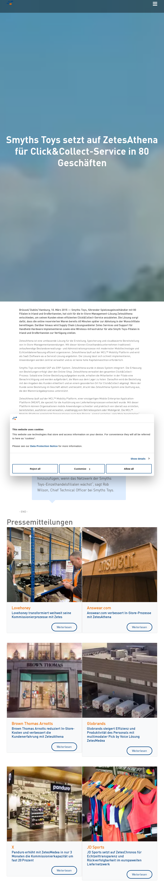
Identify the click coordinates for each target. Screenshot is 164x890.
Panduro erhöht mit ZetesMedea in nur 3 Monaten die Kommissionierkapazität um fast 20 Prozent (42, 856)
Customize (82, 468)
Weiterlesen (64, 627)
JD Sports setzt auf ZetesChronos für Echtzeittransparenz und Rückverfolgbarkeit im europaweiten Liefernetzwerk (114, 858)
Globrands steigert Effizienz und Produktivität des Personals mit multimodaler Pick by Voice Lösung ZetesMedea (113, 734)
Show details (138, 458)
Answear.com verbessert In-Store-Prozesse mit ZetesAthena (119, 615)
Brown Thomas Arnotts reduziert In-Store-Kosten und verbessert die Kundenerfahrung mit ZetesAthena (43, 732)
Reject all (35, 468)
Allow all (129, 468)
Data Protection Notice (44, 446)
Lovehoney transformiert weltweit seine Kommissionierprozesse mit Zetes (41, 615)
